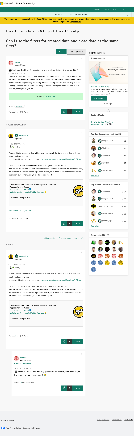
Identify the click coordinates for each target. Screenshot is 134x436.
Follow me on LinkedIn (19, 189)
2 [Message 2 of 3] (15, 218)
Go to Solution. (49, 96)
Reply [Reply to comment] (78, 224)
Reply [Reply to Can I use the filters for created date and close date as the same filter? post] (78, 112)
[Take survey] (99, 98)
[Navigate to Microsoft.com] (6, 3)
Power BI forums (15, 31)
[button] (61, 51)
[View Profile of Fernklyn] (18, 62)
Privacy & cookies (103, 420)
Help (114, 9)
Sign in (106, 9)
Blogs (82, 3)
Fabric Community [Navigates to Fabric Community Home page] (25, 3)
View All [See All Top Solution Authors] (95, 175)
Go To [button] (122, 9)
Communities (71, 3)
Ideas (61, 3)
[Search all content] (102, 14)
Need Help (19, 106)
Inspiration (50, 3)
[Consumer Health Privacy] (31, 428)
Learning (92, 3)
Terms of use (116, 420)
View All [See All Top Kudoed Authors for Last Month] (95, 226)
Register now (75, 21)
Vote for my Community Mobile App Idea (27, 192)
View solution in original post (20, 210)
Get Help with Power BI (53, 31)
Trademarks (128, 420)
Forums (40, 3)
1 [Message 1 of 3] (15, 112)
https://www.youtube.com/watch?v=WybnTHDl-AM (60, 159)
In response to (22, 363)
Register (97, 9)
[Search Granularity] (63, 14)
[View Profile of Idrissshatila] (23, 135)
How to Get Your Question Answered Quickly (102, 123)
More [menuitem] (101, 3)
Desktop (74, 31)
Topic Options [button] (75, 52)
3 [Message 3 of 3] (21, 383)
